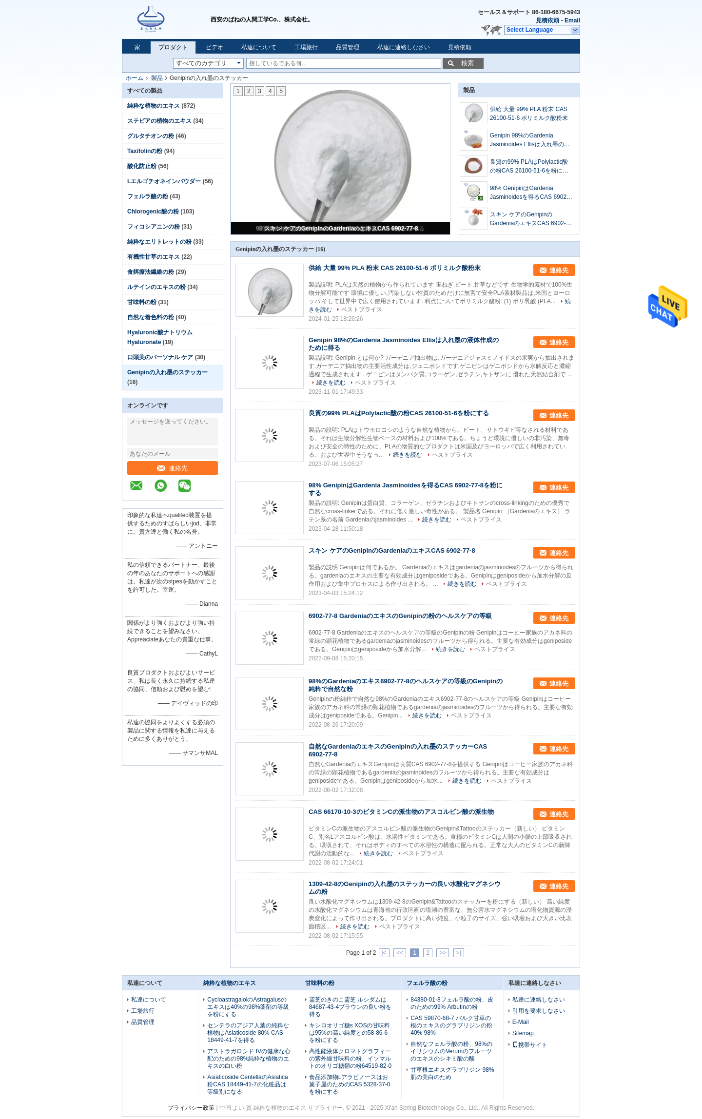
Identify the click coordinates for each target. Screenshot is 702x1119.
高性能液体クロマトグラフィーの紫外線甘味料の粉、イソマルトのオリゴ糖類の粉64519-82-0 (350, 1058)
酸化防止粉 (141, 166)
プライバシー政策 (191, 1107)
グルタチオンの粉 (150, 136)
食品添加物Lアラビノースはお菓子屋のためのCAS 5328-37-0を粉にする (349, 1084)
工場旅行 (306, 47)
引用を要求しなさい (538, 1010)
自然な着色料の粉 (150, 317)
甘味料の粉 (141, 302)
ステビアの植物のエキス (159, 120)
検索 (467, 63)
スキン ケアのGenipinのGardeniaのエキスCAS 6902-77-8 (341, 228)
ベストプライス (361, 309)
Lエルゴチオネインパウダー (164, 181)
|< (384, 952)
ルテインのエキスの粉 (156, 287)
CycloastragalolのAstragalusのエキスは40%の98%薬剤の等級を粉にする (248, 1007)
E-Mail (520, 1022)
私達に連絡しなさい (403, 47)
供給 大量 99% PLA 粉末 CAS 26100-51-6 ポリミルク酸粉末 (529, 113)
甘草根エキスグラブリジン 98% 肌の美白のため (452, 1073)
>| (458, 952)
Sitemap (523, 1033)
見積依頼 (547, 20)
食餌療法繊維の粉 (150, 272)
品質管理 (347, 47)
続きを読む (331, 382)
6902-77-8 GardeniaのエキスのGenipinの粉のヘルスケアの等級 (400, 615)
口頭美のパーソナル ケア (160, 357)
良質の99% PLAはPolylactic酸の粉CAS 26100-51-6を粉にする (529, 166)
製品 (157, 78)
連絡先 (172, 468)
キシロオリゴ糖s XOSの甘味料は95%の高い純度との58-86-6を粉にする (349, 1032)
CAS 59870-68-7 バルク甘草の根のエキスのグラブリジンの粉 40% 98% (451, 1025)
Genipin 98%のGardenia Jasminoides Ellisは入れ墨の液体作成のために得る (530, 140)
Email (572, 20)
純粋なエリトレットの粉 (159, 241)
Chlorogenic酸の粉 (153, 211)
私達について (258, 47)
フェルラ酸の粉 (147, 196)
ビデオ (214, 47)
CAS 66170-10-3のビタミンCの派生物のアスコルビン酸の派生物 (401, 811)
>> (442, 952)
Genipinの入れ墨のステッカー (167, 372)
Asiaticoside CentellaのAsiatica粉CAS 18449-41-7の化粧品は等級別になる (247, 1084)
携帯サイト (529, 1045)
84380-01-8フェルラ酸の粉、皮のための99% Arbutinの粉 (451, 1003)
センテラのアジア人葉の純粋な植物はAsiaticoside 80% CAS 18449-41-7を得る (248, 1032)
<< (399, 952)
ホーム (134, 78)
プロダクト (173, 47)
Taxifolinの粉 (144, 151)
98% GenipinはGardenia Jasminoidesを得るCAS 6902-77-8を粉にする (529, 193)
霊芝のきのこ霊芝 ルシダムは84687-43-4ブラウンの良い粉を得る (350, 1007)
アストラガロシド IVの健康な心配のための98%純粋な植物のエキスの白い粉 (249, 1058)
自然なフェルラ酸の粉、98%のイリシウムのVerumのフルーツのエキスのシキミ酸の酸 (451, 1051)
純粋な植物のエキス (153, 105)
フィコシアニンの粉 (153, 226)
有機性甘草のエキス (153, 256)
